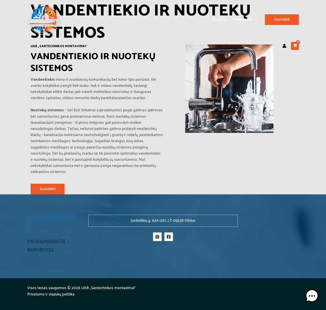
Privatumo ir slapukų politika (50, 294)
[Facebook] (168, 236)
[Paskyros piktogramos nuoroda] (284, 46)
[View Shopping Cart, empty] (295, 46)
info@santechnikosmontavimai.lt (51, 221)
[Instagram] (157, 236)
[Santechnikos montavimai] (44, 19)
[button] (282, 19)
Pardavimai (242, 19)
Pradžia (219, 19)
